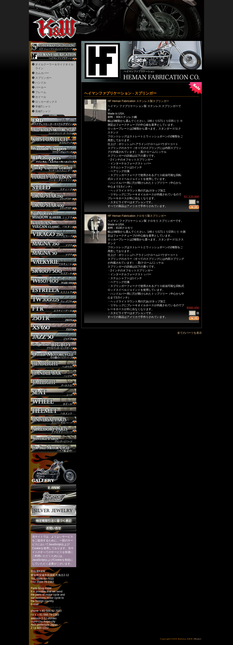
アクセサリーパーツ (53, 430)
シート (53, 393)
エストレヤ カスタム (53, 290)
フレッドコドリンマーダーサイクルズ (53, 131)
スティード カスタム (53, 187)
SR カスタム (53, 271)
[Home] (197, 639)
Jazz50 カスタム (53, 337)
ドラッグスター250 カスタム (53, 197)
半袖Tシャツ (43, 106)
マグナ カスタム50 (53, 253)
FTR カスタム (53, 309)
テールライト (53, 383)
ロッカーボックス (46, 101)
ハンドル (40, 82)
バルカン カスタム (53, 225)
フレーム (40, 92)
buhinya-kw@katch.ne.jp (46, 607)
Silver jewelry (53, 510)
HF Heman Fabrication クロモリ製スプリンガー (137, 215)
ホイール (40, 97)
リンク (53, 487)
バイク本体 (53, 449)
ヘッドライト (53, 365)
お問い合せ (53, 528)
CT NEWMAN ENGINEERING (53, 47)
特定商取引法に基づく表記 (53, 521)
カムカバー (42, 73)
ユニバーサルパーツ (53, 421)
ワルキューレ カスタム (53, 262)
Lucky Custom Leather (53, 169)
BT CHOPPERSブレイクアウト (53, 159)
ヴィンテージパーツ (53, 439)
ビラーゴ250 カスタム (53, 234)
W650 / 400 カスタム (53, 281)
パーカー (40, 87)
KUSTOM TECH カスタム (53, 141)
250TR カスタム (53, 318)
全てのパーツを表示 (189, 332)
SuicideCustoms (53, 497)
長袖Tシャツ (43, 111)
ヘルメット (53, 411)
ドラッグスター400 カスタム (53, 206)
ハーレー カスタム (53, 178)
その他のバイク (53, 355)
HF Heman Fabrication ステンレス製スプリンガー (138, 101)
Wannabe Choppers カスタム (53, 150)
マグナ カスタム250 (53, 243)
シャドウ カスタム (53, 215)
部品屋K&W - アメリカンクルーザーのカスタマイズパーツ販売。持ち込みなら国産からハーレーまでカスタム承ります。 (53, 16)
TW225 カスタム (53, 299)
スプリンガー (43, 77)
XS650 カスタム (53, 327)
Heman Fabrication (53, 56)
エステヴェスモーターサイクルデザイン (53, 122)
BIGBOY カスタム (53, 346)
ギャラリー (53, 469)
